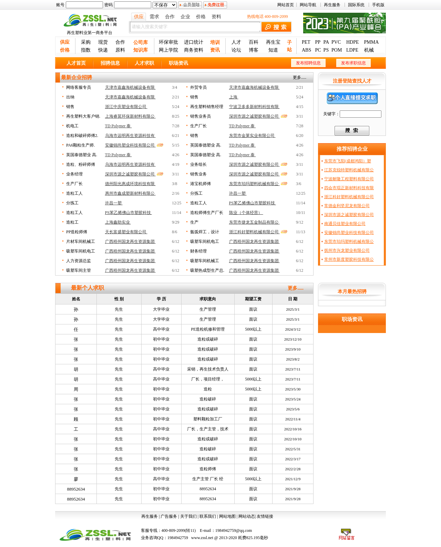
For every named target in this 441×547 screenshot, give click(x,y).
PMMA (371, 42)
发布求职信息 (353, 63)
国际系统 (356, 4)
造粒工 (72, 222)
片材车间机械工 (80, 241)
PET (306, 42)
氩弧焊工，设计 (204, 231)
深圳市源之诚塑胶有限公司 (254, 116)
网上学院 (168, 50)
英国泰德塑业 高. (205, 145)
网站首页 (285, 4)
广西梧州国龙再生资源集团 (130, 241)
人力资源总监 (78, 260)
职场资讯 (178, 63)
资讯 (215, 50)
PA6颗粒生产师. (80, 145)
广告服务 (169, 516)
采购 (86, 42)
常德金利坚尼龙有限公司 (347, 205)
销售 (194, 97)
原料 (120, 50)
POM (336, 50)
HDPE (352, 42)
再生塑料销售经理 (206, 106)
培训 (215, 42)
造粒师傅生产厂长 (206, 212)
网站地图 (227, 516)
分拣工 (196, 193)
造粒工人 (74, 193)
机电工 (72, 126)
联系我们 (207, 516)
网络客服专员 (78, 87)
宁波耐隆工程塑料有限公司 (349, 178)
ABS (306, 50)
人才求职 (144, 63)
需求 (154, 16)
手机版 (378, 4)
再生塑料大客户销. (83, 116)
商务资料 (193, 50)
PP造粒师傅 (76, 231)
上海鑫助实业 (118, 222)
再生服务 (332, 4)
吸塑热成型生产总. (207, 270)
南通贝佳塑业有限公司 (345, 223)
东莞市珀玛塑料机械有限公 (254, 183)
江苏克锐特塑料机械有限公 (349, 170)
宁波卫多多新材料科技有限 (254, 106)
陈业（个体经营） (246, 212)
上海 (233, 97)
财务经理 (198, 251)
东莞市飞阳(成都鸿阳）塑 (347, 161)
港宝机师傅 (200, 183)
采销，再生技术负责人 (207, 369)
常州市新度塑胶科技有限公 (349, 259)
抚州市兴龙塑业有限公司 (347, 250)
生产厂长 (198, 126)
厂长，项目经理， (207, 379)
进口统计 (193, 42)
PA (326, 42)
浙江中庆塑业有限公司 (126, 106)
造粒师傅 (207, 468)
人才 (236, 42)
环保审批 (168, 42)
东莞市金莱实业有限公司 (252, 135)
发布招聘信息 (308, 63)
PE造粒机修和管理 (208, 329)
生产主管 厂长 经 (207, 478)
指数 (86, 50)
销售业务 (198, 174)
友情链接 (265, 516)
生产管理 (207, 309)
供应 (139, 16)
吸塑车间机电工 (204, 241)
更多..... (299, 77)
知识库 (140, 50)
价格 (201, 16)
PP (317, 42)
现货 (103, 42)
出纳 (70, 97)
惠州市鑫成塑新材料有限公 (130, 193)
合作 (170, 16)
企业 (185, 16)
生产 (194, 222)
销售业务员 (200, 116)
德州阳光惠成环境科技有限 (130, 183)
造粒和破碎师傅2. (82, 135)
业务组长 (198, 164)
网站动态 (246, 516)
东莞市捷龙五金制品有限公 (254, 222)
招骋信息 (110, 63)
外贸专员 (198, 87)
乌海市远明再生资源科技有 (130, 135)
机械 (369, 50)
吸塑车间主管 (78, 270)
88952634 (76, 489)
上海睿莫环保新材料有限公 (130, 116)
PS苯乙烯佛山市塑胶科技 (252, 203)
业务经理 (74, 174)
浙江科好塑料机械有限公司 (254, 231)
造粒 (208, 389)
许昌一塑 (238, 193)
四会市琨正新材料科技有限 (349, 187)
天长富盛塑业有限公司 (126, 231)
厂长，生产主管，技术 (207, 429)
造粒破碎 (207, 399)
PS (326, 50)
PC (318, 50)
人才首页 (76, 63)
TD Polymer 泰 (118, 126)
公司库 (140, 42)
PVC (336, 42)
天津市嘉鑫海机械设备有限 (130, 87)
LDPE (352, 50)
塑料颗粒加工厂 (207, 419)
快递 (103, 50)
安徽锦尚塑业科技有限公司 (130, 145)
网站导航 (308, 4)
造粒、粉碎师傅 (80, 164)
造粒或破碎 (207, 339)
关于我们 (188, 516)
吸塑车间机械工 (204, 260)
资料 (216, 16)
